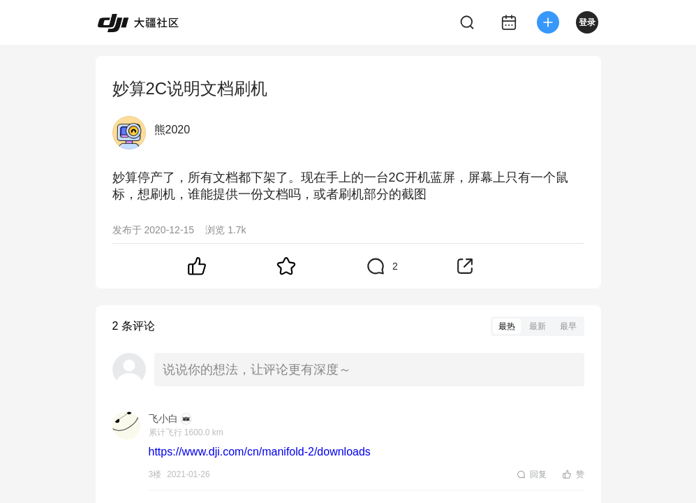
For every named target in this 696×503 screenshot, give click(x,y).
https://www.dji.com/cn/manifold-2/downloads (260, 452)
